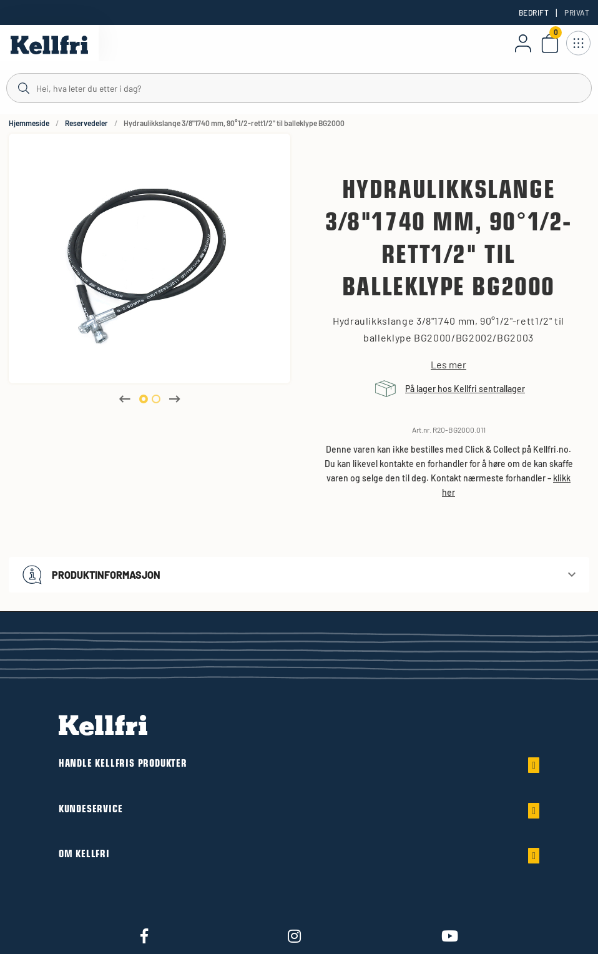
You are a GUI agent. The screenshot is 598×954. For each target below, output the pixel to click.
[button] (299, 575)
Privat (576, 12)
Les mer (448, 365)
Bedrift (534, 12)
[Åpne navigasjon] (578, 43)
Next (175, 399)
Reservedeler (86, 123)
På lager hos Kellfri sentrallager (465, 388)
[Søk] (299, 87)
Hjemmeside (29, 123)
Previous (125, 399)
